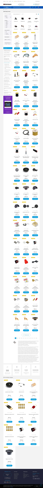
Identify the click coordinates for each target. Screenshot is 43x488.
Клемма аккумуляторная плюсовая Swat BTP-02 (35, 287)
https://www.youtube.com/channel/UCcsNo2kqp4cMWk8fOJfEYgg (35, 478)
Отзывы (15, 1)
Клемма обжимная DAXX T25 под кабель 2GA (17, 325)
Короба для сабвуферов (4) (8, 75)
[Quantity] (9, 396)
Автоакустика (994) (6, 62)
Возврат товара (25, 475)
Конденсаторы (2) (7, 73)
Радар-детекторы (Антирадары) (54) (6, 59)
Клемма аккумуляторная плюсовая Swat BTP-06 (26, 306)
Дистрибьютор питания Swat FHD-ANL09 (26, 249)
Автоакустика (15, 477)
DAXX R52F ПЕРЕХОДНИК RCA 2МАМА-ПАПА (16, 62)
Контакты (24, 1)
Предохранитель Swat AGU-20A (9, 436)
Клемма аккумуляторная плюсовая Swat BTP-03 (17, 306)
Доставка (4, 1)
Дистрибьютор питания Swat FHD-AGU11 (17, 249)
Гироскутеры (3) (6, 86)
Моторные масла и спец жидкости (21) (7, 93)
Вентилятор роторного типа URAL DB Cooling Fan (35, 157)
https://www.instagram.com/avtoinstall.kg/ (33, 478)
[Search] (30, 7)
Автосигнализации (16, 473)
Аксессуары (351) (7, 77)
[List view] (36, 14)
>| (36, 338)
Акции (24, 477)
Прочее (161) (6, 90)
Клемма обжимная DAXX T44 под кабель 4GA (26, 325)
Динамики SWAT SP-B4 (26, 212)
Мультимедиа (15, 478)
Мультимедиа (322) (7, 78)
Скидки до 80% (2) (6, 52)
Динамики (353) (7, 64)
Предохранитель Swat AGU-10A (21, 414)
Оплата (7, 1)
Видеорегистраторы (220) (7, 56)
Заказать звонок (37, 4)
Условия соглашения (25, 474)
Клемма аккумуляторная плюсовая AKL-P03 (26, 287)
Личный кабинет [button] (38, 1)
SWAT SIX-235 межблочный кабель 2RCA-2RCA (35, 101)
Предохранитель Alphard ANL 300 (9, 414)
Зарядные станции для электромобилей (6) (7, 50)
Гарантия (10, 1)
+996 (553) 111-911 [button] (7, 471)
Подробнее (11, 486)
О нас (12, 1)
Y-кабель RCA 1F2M (35, 119)
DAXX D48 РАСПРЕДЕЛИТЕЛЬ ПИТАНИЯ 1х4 (16, 43)
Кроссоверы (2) (7, 71)
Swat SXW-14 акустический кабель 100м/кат (26, 120)
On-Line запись (20, 1)
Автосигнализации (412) (7, 54)
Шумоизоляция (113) (7, 84)
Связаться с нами (7, 475)
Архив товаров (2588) (7, 94)
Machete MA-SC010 (35, 80)
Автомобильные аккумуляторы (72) (6, 81)
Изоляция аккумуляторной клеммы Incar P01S (26, 268)
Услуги (24, 473)
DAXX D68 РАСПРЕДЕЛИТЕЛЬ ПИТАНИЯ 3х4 (26, 43)
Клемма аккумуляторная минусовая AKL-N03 (17, 287)
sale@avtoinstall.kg (7, 480)
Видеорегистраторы (16, 474)
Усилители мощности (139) (8, 68)
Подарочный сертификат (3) (7, 88)
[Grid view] (38, 14)
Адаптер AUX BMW (26, 138)
